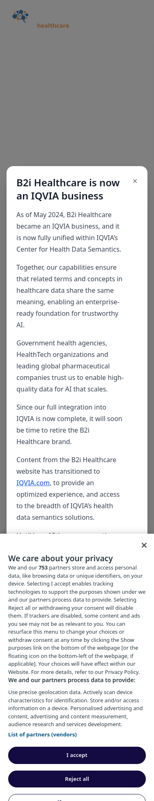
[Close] (144, 555)
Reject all (77, 788)
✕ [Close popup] (135, 180)
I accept (77, 764)
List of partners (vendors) (42, 743)
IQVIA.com (33, 482)
